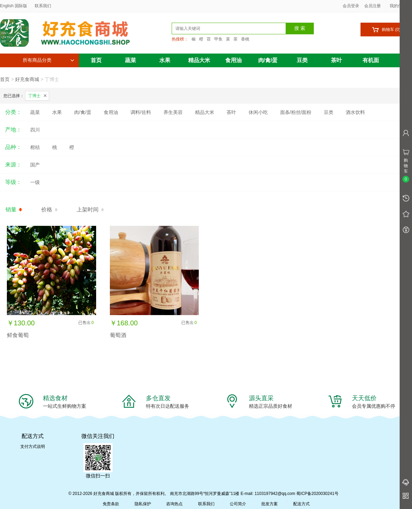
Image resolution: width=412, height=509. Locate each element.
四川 (35, 129)
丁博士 (34, 95)
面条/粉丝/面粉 (296, 112)
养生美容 (173, 112)
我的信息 (400, 5)
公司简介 (238, 503)
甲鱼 (218, 39)
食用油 (233, 60)
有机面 (371, 60)
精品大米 (199, 60)
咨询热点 (174, 503)
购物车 (386, 29)
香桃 (245, 39)
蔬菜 (130, 60)
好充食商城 (27, 79)
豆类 (302, 60)
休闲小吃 (258, 112)
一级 (35, 182)
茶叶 (336, 60)
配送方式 (301, 503)
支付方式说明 (32, 446)
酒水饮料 (355, 112)
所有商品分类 (48, 60)
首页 (96, 60)
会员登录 (351, 5)
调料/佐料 (140, 112)
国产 (35, 164)
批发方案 (269, 503)
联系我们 (43, 5)
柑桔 (35, 147)
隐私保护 (143, 503)
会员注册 (372, 5)
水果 (164, 60)
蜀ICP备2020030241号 (317, 493)
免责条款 (111, 503)
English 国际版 (13, 5)
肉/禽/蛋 (268, 60)
